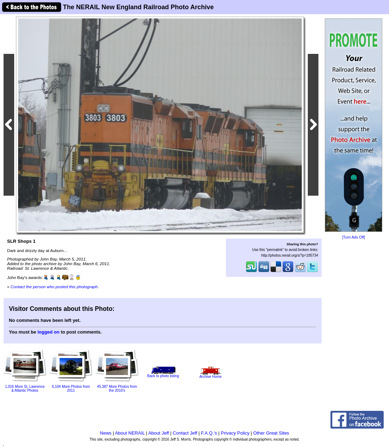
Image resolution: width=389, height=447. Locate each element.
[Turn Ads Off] (353, 237)
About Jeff (158, 433)
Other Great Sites (271, 433)
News (106, 433)
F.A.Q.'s (209, 433)
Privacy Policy (235, 433)
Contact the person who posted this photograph (54, 286)
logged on (49, 332)
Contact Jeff (185, 433)
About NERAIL (130, 433)
